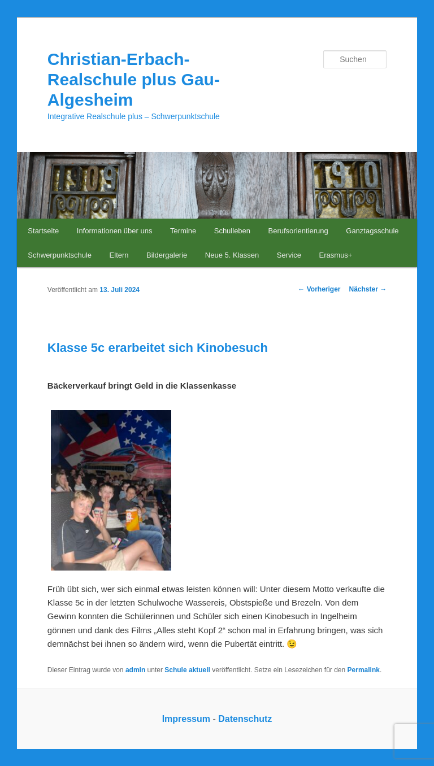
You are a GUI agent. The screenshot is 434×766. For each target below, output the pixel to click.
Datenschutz (245, 719)
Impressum (186, 719)
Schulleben (232, 231)
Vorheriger (319, 289)
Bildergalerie (166, 255)
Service (289, 255)
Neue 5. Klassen (232, 255)
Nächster (368, 289)
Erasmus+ (336, 255)
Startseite (43, 231)
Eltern (119, 255)
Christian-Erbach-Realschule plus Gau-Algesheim (133, 79)
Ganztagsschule (372, 231)
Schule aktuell (187, 670)
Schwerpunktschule (60, 255)
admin (135, 670)
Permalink (364, 670)
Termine (183, 231)
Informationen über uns (115, 231)
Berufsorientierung (298, 231)
